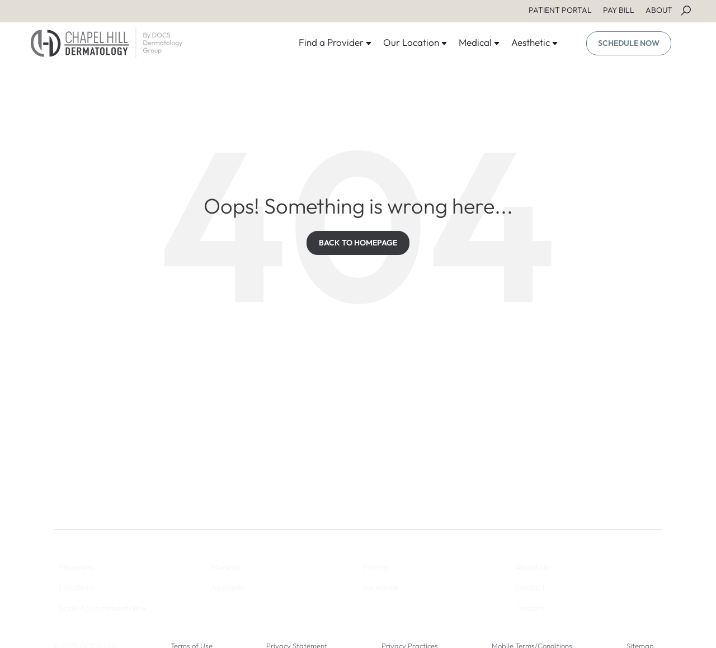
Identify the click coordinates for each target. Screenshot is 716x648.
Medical (479, 42)
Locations (77, 587)
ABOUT (659, 10)
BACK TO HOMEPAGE (358, 243)
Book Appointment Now (103, 608)
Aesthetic (534, 42)
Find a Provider (335, 42)
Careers (529, 608)
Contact (530, 587)
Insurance (380, 587)
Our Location (415, 42)
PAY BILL (618, 10)
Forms (375, 567)
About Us (532, 567)
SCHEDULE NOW (629, 43)
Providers (76, 567)
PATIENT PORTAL (560, 10)
